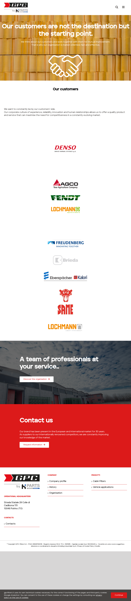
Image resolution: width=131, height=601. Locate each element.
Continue (119, 595)
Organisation (55, 493)
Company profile (57, 481)
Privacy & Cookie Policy (85, 546)
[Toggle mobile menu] (123, 7)
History (53, 487)
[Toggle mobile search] (116, 7)
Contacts (10, 524)
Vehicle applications (103, 487)
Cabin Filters (99, 481)
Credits (97, 546)
